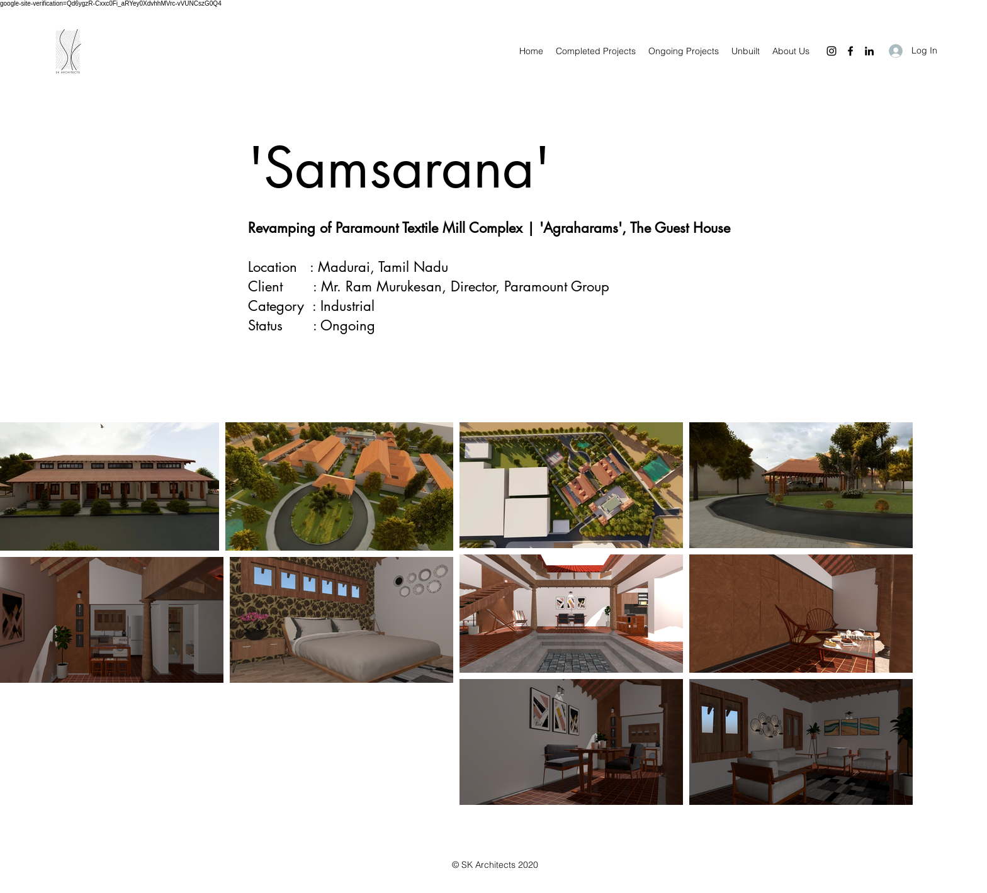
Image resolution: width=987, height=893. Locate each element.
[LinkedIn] (869, 51)
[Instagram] (831, 51)
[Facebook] (850, 51)
